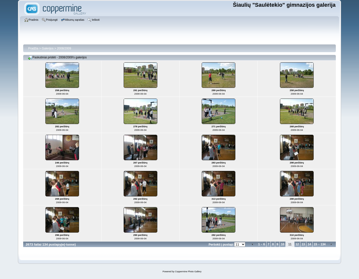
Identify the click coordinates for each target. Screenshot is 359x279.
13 (303, 244)
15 (315, 244)
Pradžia (33, 48)
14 (309, 244)
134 (323, 244)
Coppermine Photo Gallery (188, 271)
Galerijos (47, 48)
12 (297, 244)
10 (282, 244)
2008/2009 (64, 48)
